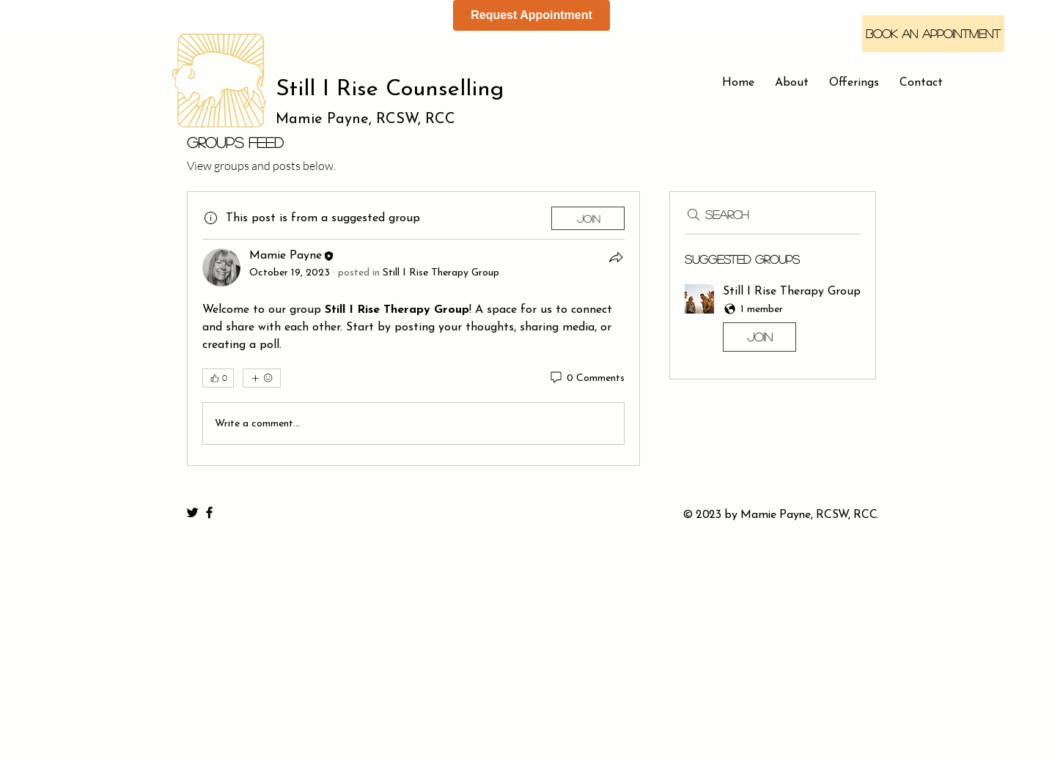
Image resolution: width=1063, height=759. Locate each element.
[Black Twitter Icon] (192, 512)
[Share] (616, 257)
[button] (772, 320)
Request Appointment (531, 15)
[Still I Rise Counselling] (406, 90)
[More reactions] (262, 378)
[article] (413, 328)
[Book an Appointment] (933, 33)
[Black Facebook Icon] (209, 512)
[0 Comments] (586, 378)
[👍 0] (218, 378)
